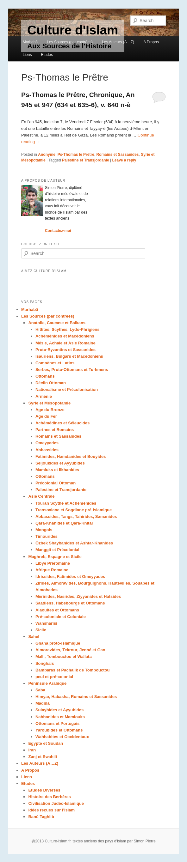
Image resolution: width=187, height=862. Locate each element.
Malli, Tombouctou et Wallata (63, 656)
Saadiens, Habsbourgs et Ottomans (70, 603)
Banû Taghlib (41, 816)
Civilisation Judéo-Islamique (56, 803)
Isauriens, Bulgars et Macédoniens (69, 356)
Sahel (33, 636)
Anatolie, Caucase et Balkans (56, 322)
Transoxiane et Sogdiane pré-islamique (73, 509)
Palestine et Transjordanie (85, 160)
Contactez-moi (58, 230)
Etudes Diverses (44, 790)
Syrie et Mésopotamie (49, 403)
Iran (32, 750)
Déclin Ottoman (50, 382)
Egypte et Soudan (45, 743)
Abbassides (47, 449)
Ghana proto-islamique (57, 643)
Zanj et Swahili (42, 756)
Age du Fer (46, 416)
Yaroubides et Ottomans (59, 730)
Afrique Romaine (51, 570)
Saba (40, 690)
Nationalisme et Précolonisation (66, 389)
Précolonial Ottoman (55, 483)
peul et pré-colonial (54, 676)
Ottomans (45, 376)
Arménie (43, 396)
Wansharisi (46, 623)
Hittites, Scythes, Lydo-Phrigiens (67, 329)
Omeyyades (47, 442)
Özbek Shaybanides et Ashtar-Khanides (74, 543)
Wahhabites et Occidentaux (62, 736)
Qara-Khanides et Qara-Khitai (64, 523)
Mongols (43, 529)
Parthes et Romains (54, 429)
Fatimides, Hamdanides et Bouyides (70, 456)
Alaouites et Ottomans (57, 610)
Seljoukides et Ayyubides (60, 463)
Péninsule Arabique (47, 683)
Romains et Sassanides (117, 154)
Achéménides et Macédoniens (64, 336)
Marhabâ (30, 42)
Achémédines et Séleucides (62, 423)
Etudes (47, 54)
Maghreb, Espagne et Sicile (54, 556)
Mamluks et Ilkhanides (57, 469)
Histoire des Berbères (49, 796)
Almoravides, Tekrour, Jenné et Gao (70, 649)
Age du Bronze (50, 409)
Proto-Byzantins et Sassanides (65, 349)
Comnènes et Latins (55, 363)
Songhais (44, 663)
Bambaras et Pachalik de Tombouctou (72, 670)
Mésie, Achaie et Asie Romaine (65, 343)
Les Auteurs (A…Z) (118, 42)
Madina (42, 703)
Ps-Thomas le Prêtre (76, 154)
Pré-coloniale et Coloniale (60, 616)
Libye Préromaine (52, 563)
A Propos (151, 42)
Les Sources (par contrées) (70, 42)
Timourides (46, 536)
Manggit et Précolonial (57, 549)
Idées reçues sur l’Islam (51, 810)
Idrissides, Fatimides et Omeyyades (70, 576)
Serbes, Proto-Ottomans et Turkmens (71, 369)
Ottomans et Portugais (57, 723)
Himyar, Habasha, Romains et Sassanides (76, 696)
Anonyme (46, 154)
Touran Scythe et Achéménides (65, 503)
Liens (27, 54)
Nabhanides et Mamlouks (60, 716)
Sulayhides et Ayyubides (59, 709)
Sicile (40, 630)
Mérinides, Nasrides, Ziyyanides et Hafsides (78, 596)
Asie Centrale (41, 496)
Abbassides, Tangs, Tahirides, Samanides (76, 516)
